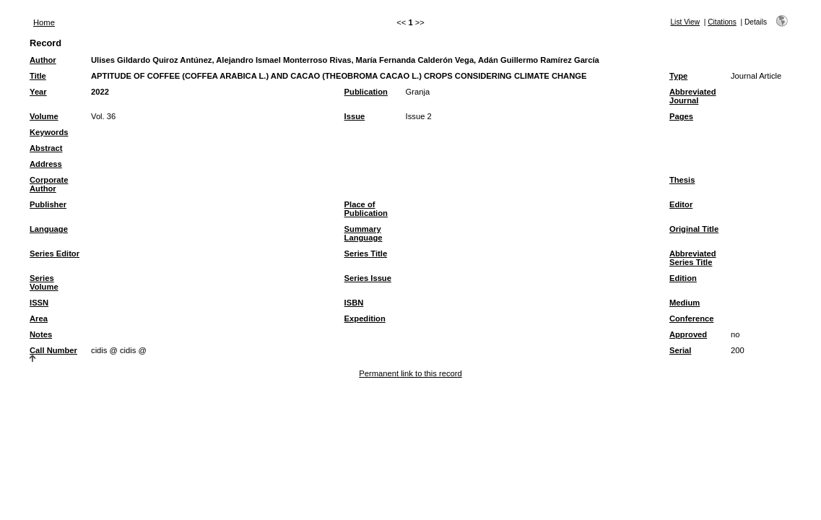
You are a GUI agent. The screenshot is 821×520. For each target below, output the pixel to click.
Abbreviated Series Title (692, 257)
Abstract (46, 148)
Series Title (366, 253)
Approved (688, 334)
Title (38, 76)
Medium (684, 302)
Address (46, 164)
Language (49, 229)
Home (44, 22)
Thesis (682, 180)
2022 (100, 91)
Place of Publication (366, 208)
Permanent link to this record (410, 373)
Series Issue (367, 278)
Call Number (53, 350)
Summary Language (363, 233)
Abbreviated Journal (692, 96)
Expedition (365, 318)
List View (685, 22)
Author (43, 60)
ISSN (39, 302)
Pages (681, 116)
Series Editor (54, 253)
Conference (691, 318)
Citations (722, 22)
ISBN (354, 302)
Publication (366, 91)
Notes (41, 334)
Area (39, 318)
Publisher (48, 204)
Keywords (49, 132)
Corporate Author (49, 184)
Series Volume (44, 282)
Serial (680, 350)
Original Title (693, 229)
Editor (680, 204)
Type (678, 76)
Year (38, 91)
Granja (418, 91)
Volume (44, 116)
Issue (354, 116)
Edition (683, 278)
